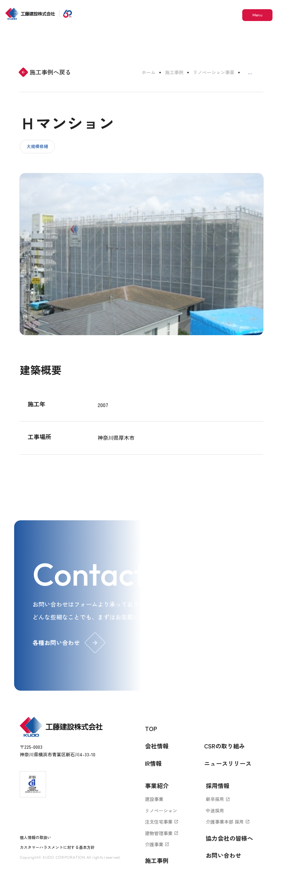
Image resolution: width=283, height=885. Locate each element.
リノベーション (161, 810)
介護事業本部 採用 (228, 821)
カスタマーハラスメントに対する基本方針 (57, 847)
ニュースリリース (227, 763)
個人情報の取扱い (35, 837)
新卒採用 (218, 799)
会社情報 (157, 746)
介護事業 (157, 844)
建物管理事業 (161, 833)
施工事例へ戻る (45, 72)
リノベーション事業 (213, 72)
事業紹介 (157, 785)
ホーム (148, 72)
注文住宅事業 (161, 821)
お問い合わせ (223, 855)
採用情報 (217, 785)
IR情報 (153, 763)
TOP (151, 728)
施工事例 (174, 72)
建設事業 (154, 799)
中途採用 (215, 810)
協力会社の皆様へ (229, 838)
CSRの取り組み (224, 746)
